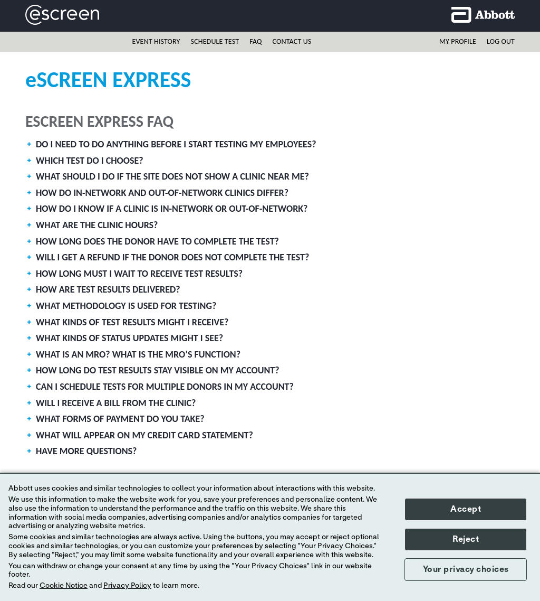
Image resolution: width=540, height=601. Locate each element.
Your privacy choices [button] (466, 569)
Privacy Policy (127, 585)
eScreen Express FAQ (99, 121)
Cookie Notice (64, 585)
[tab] (270, 147)
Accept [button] (465, 509)
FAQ (255, 41)
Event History (156, 41)
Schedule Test (215, 41)
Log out (501, 41)
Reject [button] (465, 539)
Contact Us (292, 41)
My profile (457, 41)
